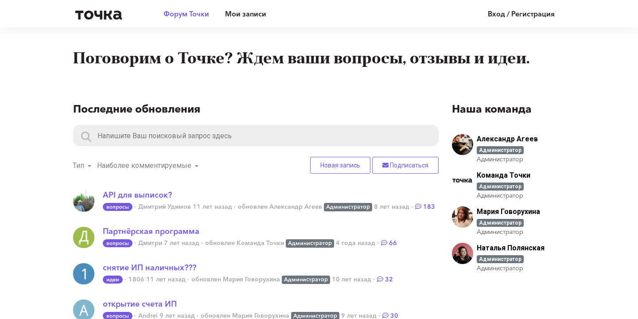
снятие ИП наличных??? (149, 267)
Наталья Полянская (511, 248)
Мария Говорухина (251, 279)
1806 (136, 279)
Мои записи (245, 13)
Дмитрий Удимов (164, 206)
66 (389, 243)
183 (425, 206)
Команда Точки (260, 243)
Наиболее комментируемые (145, 165)
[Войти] (514, 14)
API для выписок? (137, 195)
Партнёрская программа (151, 231)
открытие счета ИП (140, 304)
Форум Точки (186, 13)
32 (385, 279)
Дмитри (150, 243)
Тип (79, 165)
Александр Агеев (295, 206)
